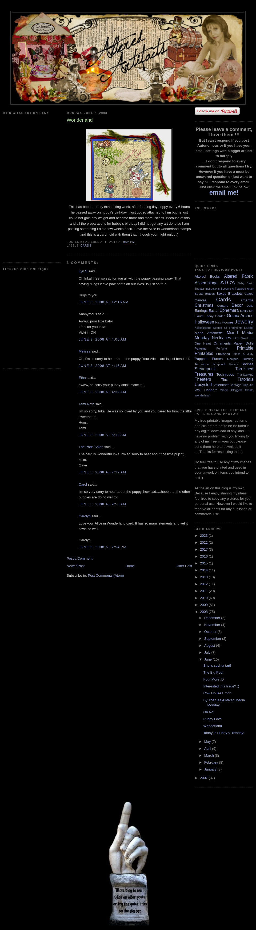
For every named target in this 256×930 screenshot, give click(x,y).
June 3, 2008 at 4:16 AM (102, 366)
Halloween (204, 322)
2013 (204, 577)
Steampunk (205, 369)
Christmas (204, 305)
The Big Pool (213, 672)
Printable (245, 348)
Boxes (221, 294)
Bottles (210, 293)
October (211, 632)
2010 (204, 598)
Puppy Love (212, 719)
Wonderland (202, 395)
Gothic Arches (240, 315)
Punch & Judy (243, 354)
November (212, 625)
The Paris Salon (91, 447)
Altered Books (207, 276)
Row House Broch (217, 693)
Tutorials (245, 379)
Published (223, 353)
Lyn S (83, 271)
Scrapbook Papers (225, 364)
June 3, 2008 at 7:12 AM (102, 472)
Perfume (222, 348)
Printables (204, 353)
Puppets (201, 359)
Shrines (247, 364)
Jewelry (243, 321)
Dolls (249, 305)
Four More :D (213, 679)
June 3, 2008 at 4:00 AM (102, 339)
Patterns (200, 348)
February (211, 762)
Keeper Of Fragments (227, 327)
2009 (204, 605)
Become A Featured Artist (237, 288)
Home (130, 566)
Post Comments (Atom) (106, 575)
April (208, 749)
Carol (83, 484)
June (208, 659)
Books (199, 293)
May (208, 742)
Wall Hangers (206, 390)
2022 (204, 542)
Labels (248, 327)
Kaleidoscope (203, 327)
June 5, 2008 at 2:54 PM (102, 547)
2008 (204, 612)
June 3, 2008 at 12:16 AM (104, 302)
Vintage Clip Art (242, 385)
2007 (204, 778)
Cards (86, 245)
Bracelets (235, 294)
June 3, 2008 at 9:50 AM (102, 504)
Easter (214, 311)
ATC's (227, 282)
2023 (204, 536)
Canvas (200, 300)
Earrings (201, 311)
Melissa (84, 351)
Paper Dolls (243, 343)
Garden (220, 316)
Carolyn (85, 516)
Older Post (184, 566)
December (212, 618)
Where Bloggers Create (236, 390)
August (210, 646)
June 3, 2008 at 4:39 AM (102, 392)
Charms (247, 300)
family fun (246, 310)
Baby (241, 283)
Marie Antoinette (209, 333)
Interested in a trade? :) (221, 686)
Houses (228, 322)
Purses (217, 359)
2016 (204, 556)
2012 (204, 584)
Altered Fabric (238, 276)
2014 (204, 570)
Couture (222, 305)
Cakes (249, 293)
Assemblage (206, 283)
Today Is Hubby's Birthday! (223, 733)
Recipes (232, 358)
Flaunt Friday (204, 316)
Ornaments (222, 343)
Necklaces (221, 337)
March (209, 755)
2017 (204, 549)
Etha (82, 378)
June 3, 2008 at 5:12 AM (102, 435)
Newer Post (76, 566)
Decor (237, 305)
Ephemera (229, 310)
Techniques (225, 374)
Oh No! (208, 712)
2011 (204, 591)
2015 (204, 563)
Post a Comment (80, 558)
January (211, 769)
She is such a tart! (217, 665)
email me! (224, 192)
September (213, 639)
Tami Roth (86, 404)
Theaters (203, 379)
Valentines (221, 385)
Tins (224, 380)
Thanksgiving (245, 374)
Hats (218, 322)
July (207, 652)
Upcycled (203, 384)
